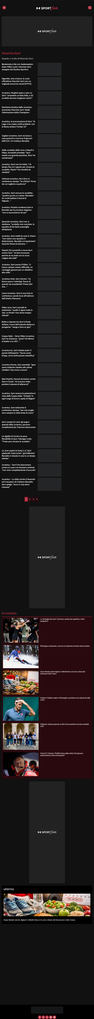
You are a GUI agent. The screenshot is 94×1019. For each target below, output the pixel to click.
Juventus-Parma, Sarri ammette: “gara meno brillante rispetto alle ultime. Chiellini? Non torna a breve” (17, 370)
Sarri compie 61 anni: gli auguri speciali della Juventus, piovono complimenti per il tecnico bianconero (17, 427)
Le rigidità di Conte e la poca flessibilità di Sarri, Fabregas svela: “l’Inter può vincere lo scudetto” (18, 441)
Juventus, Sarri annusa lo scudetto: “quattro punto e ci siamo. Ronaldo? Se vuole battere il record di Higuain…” (18, 197)
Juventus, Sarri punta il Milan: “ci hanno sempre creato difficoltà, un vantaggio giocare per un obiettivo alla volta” (18, 270)
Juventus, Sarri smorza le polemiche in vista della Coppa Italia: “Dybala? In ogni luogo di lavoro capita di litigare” (19, 399)
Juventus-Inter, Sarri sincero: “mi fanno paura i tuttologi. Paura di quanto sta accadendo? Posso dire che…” (18, 284)
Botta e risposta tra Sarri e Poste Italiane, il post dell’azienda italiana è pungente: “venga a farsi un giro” (18, 326)
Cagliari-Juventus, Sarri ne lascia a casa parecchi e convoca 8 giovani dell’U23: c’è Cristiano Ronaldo (18, 138)
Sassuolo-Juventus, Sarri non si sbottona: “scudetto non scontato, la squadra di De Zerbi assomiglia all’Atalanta (19, 225)
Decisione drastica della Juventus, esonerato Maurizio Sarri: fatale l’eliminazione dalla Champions (18, 110)
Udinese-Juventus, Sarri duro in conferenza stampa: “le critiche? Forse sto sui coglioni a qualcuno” (17, 181)
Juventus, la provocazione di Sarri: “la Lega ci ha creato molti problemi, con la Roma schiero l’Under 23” (19, 124)
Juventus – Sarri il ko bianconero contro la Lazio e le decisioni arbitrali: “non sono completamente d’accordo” (18, 470)
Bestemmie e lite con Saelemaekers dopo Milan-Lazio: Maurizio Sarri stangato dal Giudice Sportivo (19, 67)
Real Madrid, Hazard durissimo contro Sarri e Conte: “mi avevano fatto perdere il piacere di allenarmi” (19, 383)
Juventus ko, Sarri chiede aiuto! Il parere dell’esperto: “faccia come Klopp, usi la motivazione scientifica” (17, 356)
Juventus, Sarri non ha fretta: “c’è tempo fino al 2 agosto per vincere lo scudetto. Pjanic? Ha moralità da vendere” (18, 168)
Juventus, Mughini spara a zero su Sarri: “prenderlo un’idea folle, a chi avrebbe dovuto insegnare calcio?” (18, 95)
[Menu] (4, 7)
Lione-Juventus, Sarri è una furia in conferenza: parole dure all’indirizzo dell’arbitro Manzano (18, 297)
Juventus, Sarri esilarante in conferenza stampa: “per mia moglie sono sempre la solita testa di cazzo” (19, 412)
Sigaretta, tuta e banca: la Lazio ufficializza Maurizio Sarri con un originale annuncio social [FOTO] (17, 81)
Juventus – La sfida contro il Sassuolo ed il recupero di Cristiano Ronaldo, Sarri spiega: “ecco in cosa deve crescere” (18, 485)
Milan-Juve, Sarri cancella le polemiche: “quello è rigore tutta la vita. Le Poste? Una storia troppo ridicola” (18, 313)
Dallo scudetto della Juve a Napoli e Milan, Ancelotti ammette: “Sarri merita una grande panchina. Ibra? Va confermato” (18, 154)
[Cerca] (90, 7)
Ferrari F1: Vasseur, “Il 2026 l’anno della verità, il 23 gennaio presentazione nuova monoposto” (61, 756)
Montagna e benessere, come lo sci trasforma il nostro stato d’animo (65, 648)
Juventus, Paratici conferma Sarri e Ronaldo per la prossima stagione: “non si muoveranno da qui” (18, 210)
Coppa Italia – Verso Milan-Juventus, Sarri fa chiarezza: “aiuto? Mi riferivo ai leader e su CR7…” (18, 340)
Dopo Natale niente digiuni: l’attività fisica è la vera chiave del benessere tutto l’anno (39, 921)
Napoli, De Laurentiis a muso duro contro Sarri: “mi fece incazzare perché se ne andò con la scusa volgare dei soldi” (18, 256)
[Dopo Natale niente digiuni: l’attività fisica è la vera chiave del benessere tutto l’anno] (6, 915)
